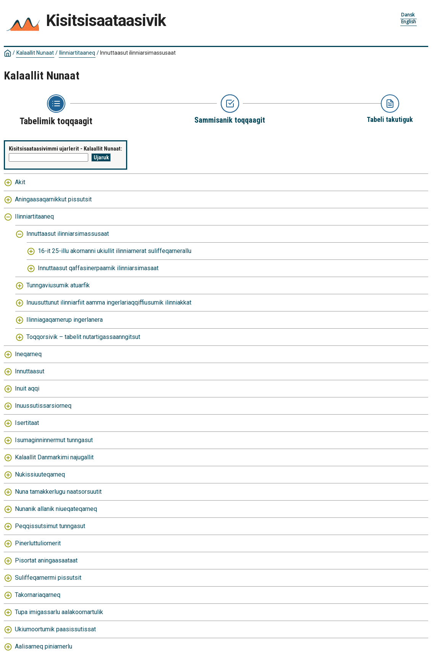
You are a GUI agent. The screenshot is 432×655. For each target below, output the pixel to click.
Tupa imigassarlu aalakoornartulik (59, 612)
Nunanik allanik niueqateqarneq (56, 508)
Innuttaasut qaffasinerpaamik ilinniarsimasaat (98, 268)
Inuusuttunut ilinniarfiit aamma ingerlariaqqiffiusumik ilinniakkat (108, 302)
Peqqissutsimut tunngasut (50, 526)
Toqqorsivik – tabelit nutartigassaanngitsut (83, 336)
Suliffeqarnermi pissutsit (48, 577)
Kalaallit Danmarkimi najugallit (54, 457)
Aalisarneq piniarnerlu (43, 646)
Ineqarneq (28, 354)
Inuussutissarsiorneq (43, 405)
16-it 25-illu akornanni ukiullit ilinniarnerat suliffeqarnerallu (114, 251)
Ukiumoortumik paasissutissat (55, 629)
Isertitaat (27, 422)
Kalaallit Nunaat (35, 53)
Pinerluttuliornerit (38, 543)
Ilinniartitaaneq (77, 53)
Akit (20, 182)
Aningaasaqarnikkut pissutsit (53, 199)
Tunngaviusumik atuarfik (58, 285)
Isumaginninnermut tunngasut (54, 440)
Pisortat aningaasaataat (46, 560)
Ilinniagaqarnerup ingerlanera (64, 319)
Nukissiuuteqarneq (40, 474)
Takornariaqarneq (37, 594)
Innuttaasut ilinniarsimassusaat (138, 53)
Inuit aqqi (27, 388)
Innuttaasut (29, 371)
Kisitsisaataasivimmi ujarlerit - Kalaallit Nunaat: (65, 148)
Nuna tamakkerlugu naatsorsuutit (58, 491)
